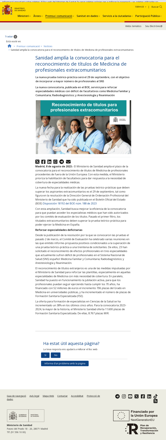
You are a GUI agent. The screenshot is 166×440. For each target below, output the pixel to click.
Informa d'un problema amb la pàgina (64, 385)
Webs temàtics (133, 48)
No (55, 377)
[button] (23, 37)
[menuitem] (23, 37)
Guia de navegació (16, 401)
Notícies (48, 68)
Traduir (11, 59)
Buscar (155, 29)
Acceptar (62, 11)
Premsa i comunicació (28, 68)
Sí (45, 377)
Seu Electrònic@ (153, 48)
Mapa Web (48, 401)
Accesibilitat (77, 401)
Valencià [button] (141, 28)
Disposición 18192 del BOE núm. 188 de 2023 (70, 225)
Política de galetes (44, 11)
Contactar (62, 401)
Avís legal (34, 401)
